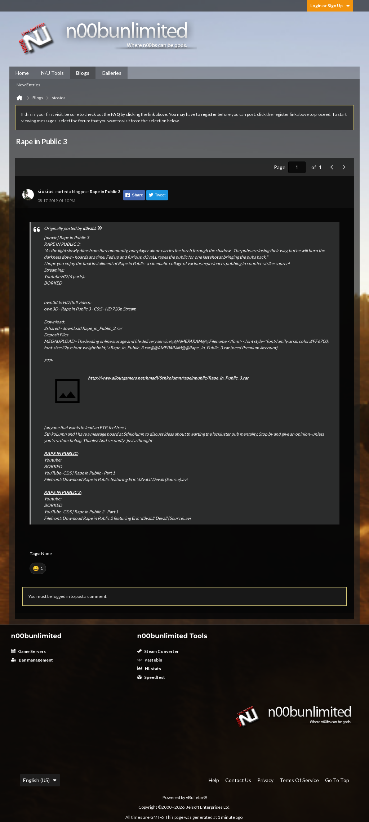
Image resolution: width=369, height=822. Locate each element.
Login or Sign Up (330, 5)
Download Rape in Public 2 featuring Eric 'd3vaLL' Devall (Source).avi (126, 518)
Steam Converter (158, 651)
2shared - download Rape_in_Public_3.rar (83, 328)
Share (134, 195)
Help (214, 780)
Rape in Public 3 (105, 191)
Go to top (337, 780)
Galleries (111, 73)
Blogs (82, 73)
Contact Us (238, 780)
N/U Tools (52, 73)
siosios (45, 191)
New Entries (28, 84)
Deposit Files (56, 334)
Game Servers (28, 651)
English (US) (40, 780)
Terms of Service (299, 780)
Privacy (265, 780)
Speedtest (151, 677)
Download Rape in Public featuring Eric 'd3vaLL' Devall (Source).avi (124, 479)
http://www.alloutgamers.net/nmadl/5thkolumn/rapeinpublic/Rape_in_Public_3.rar (168, 378)
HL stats (149, 668)
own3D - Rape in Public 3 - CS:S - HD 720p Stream (90, 309)
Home (22, 73)
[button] (38, 568)
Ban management (32, 660)
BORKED (53, 283)
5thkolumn (133, 434)
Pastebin (149, 660)
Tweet (156, 194)
